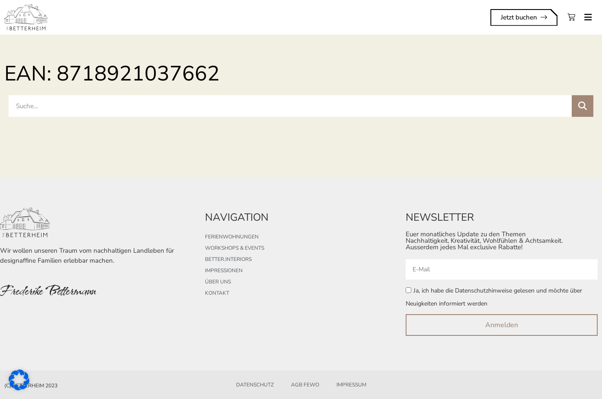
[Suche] (582, 106)
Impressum (351, 384)
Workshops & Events (234, 248)
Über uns (218, 281)
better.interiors (228, 259)
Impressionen (224, 270)
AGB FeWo (305, 384)
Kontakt (217, 293)
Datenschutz (255, 384)
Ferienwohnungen (232, 236)
